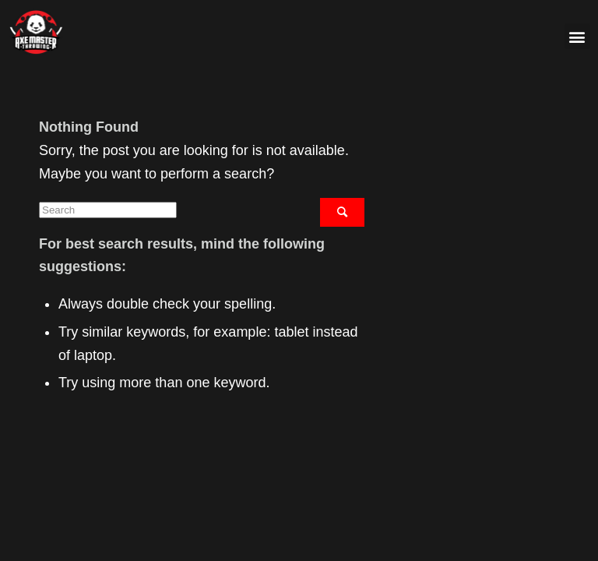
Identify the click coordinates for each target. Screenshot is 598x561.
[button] (577, 36)
